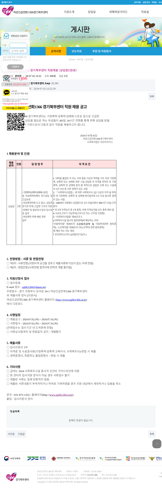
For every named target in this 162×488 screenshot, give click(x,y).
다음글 (21, 434)
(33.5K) (33, 83)
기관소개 (69, 12)
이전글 (11, 434)
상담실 (92, 12)
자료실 (145, 12)
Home (72, 59)
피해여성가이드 (118, 12)
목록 (152, 96)
